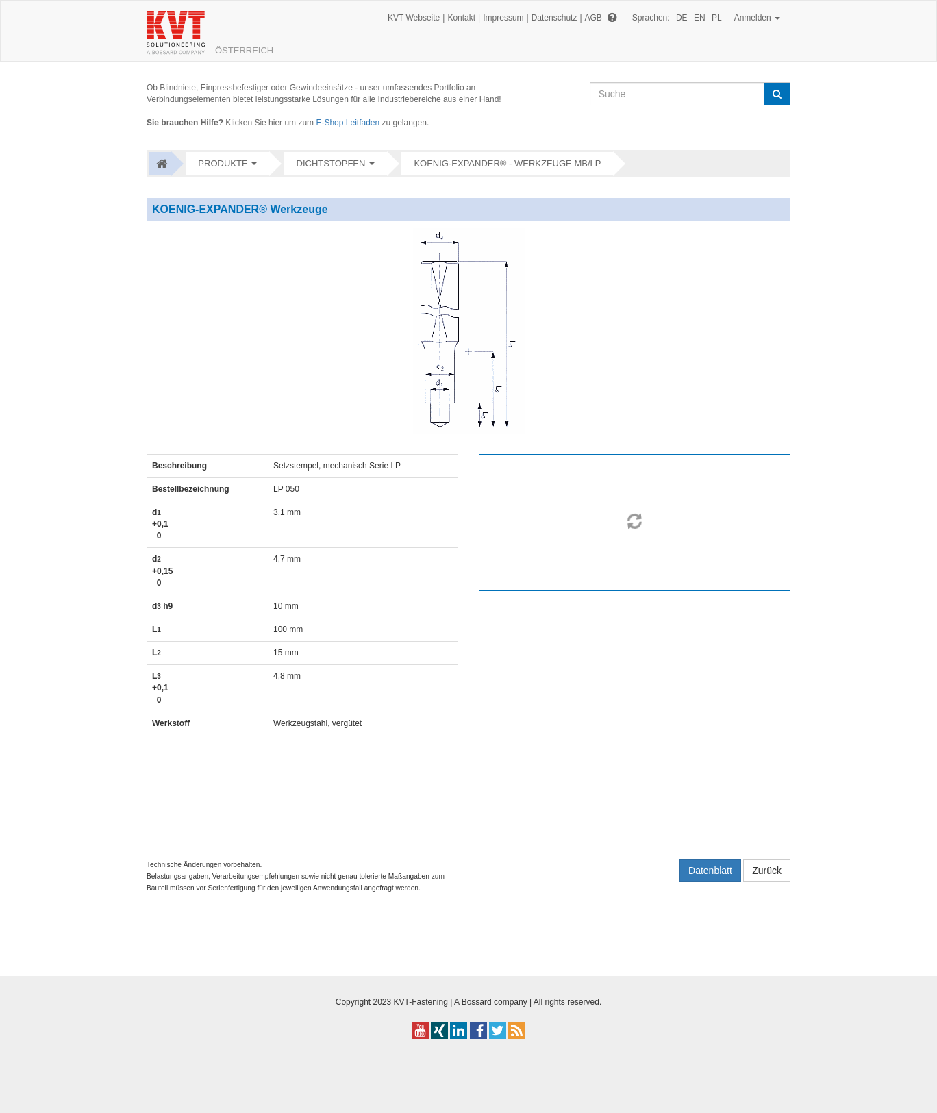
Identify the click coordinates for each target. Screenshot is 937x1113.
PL (717, 18)
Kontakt (461, 18)
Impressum (503, 18)
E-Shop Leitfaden (347, 122)
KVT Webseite (414, 18)
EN (699, 18)
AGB (593, 18)
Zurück (767, 870)
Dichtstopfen (331, 163)
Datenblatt (710, 870)
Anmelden (757, 18)
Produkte (222, 163)
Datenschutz (554, 18)
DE (682, 18)
